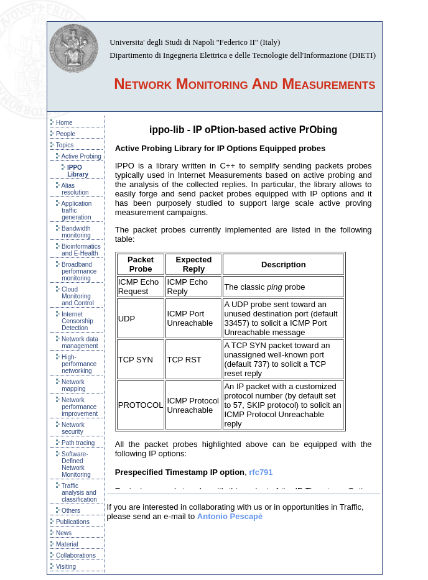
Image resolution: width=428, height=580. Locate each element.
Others (68, 510)
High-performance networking (76, 364)
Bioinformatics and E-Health (78, 250)
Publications (70, 521)
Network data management (77, 342)
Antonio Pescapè (230, 516)
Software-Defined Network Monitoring (73, 464)
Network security (70, 428)
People (62, 134)
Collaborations (73, 555)
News (61, 533)
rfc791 (260, 472)
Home (61, 122)
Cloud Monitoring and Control (75, 296)
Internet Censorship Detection (74, 321)
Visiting (63, 566)
